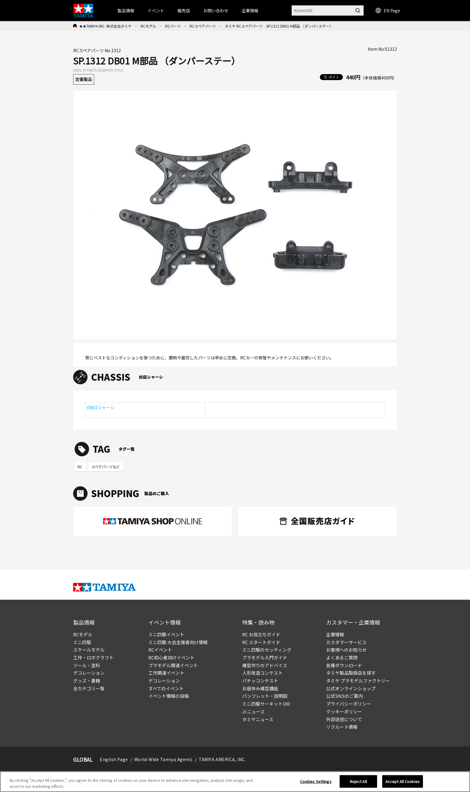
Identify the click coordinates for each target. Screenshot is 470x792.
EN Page (388, 11)
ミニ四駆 (82, 642)
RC (80, 466)
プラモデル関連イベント (173, 665)
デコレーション (89, 673)
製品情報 (126, 11)
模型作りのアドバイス (264, 665)
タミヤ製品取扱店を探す (351, 673)
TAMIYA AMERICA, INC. (222, 759)
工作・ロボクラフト (93, 657)
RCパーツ (173, 25)
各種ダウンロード (344, 665)
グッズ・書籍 (86, 680)
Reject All (358, 783)
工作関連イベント (166, 673)
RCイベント (160, 649)
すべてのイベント (166, 688)
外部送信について (344, 719)
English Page (114, 759)
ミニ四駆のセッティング (266, 649)
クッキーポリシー (344, 711)
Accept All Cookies (402, 783)
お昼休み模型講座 (260, 688)
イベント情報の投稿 (168, 696)
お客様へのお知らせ (346, 649)
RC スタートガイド (261, 642)
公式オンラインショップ (351, 688)
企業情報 (335, 634)
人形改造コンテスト (262, 673)
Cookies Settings (316, 783)
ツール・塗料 (86, 665)
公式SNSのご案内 (344, 696)
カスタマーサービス (346, 642)
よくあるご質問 (342, 657)
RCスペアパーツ (203, 25)
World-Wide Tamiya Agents (163, 759)
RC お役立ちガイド (261, 634)
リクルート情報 (342, 727)
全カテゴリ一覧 (89, 688)
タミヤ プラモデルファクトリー (358, 680)
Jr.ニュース (253, 711)
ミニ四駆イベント (166, 634)
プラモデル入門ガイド (264, 657)
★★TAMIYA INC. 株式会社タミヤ (105, 25)
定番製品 (83, 79)
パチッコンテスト (260, 680)
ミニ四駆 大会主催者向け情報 (178, 642)
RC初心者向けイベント (171, 657)
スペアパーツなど (105, 466)
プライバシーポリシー (348, 703)
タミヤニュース (257, 719)
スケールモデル (89, 649)
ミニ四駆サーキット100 (266, 703)
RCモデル (148, 25)
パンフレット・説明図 (264, 696)
